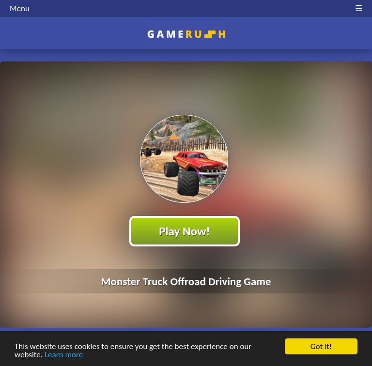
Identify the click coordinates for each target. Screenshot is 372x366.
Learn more (64, 355)
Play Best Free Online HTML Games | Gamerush (186, 34)
